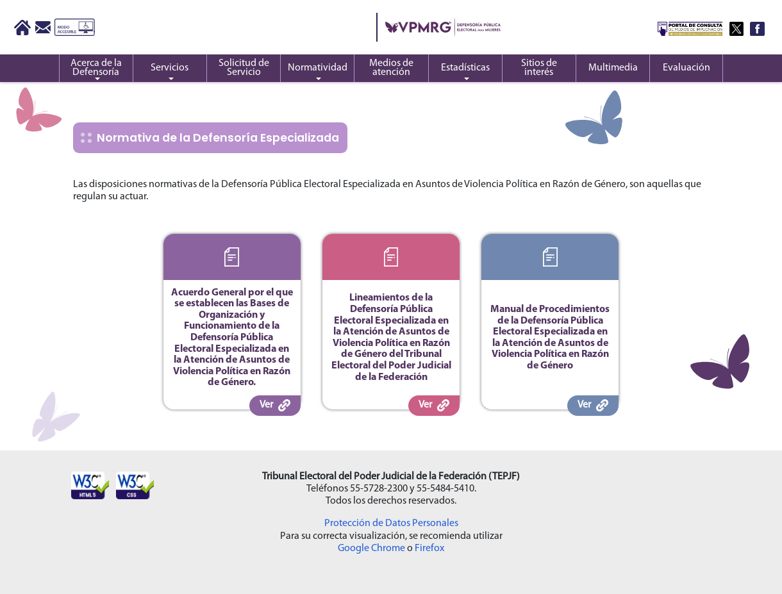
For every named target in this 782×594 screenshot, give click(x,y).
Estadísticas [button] (465, 68)
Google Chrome (371, 548)
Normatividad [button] (317, 68)
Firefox (429, 548)
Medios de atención (391, 68)
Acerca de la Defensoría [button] (96, 68)
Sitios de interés (539, 68)
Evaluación (686, 68)
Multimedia (613, 68)
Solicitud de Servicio (244, 68)
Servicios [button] (169, 68)
